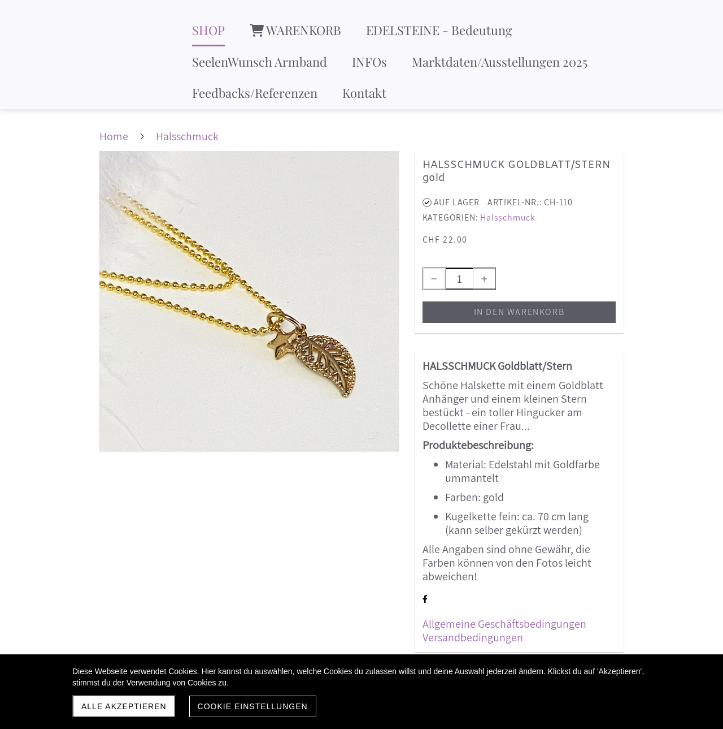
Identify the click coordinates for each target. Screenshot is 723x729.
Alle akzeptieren (124, 706)
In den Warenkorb (519, 312)
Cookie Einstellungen (253, 706)
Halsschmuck (507, 217)
